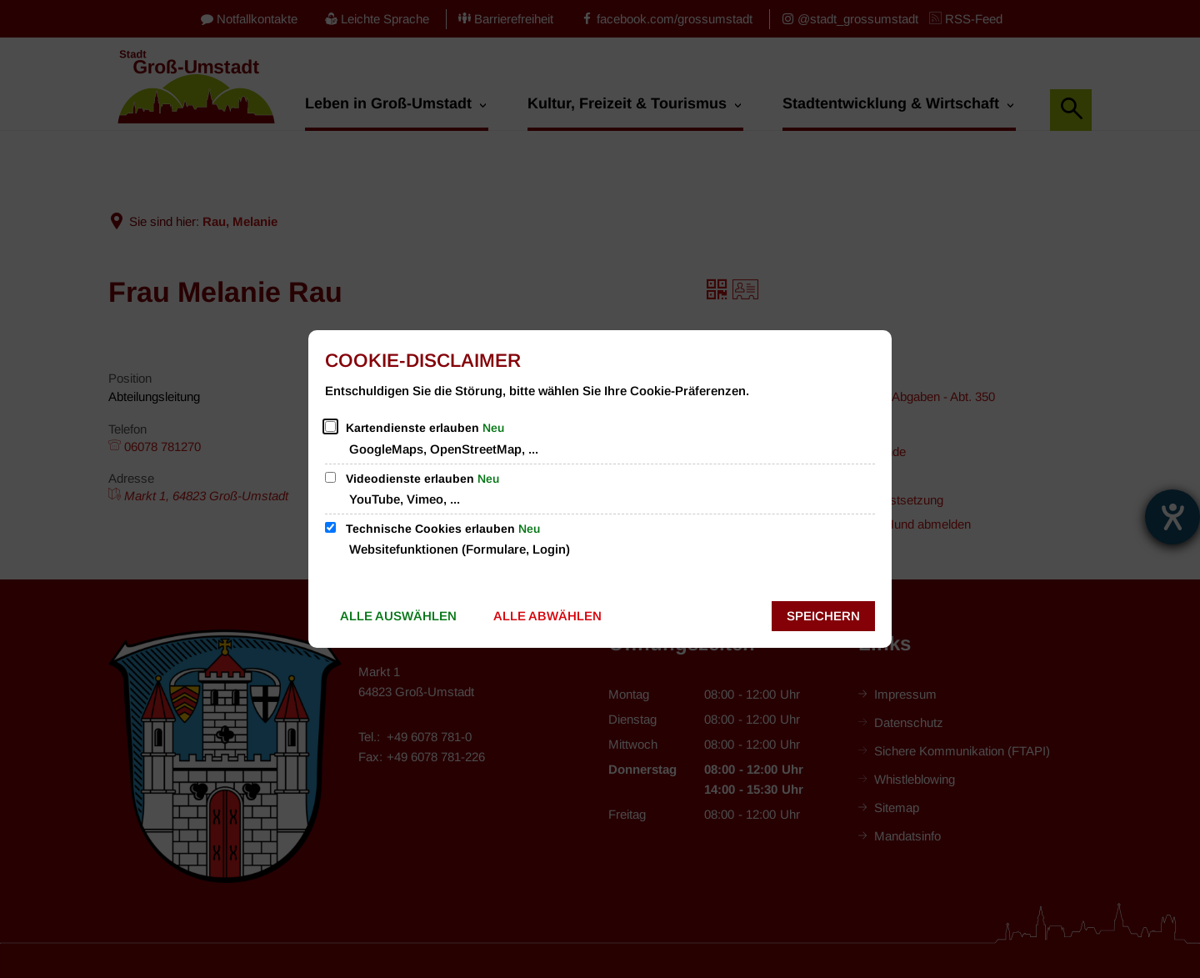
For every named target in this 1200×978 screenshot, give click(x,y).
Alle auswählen (398, 616)
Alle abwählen (547, 616)
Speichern (823, 616)
